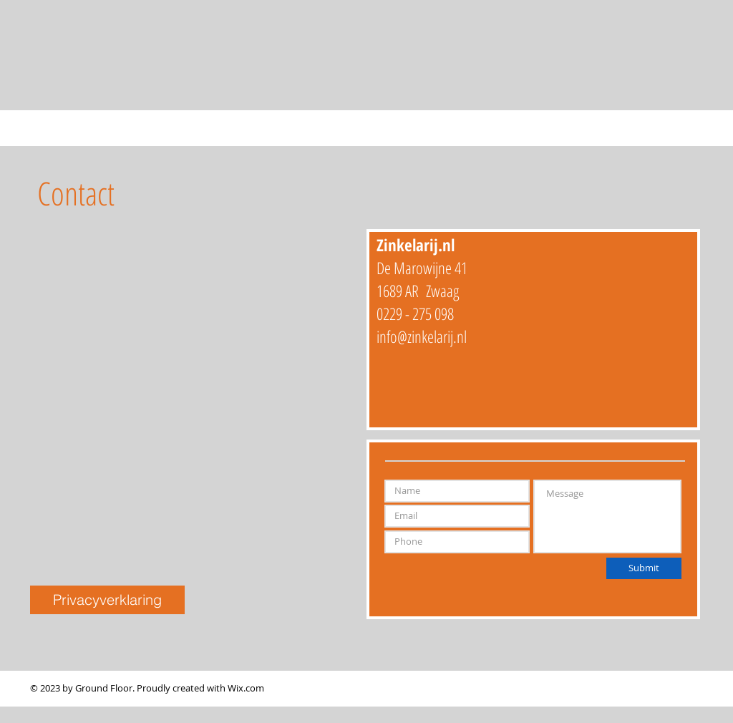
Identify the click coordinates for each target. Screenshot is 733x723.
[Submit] (643, 568)
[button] (107, 600)
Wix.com (246, 687)
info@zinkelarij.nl (422, 336)
